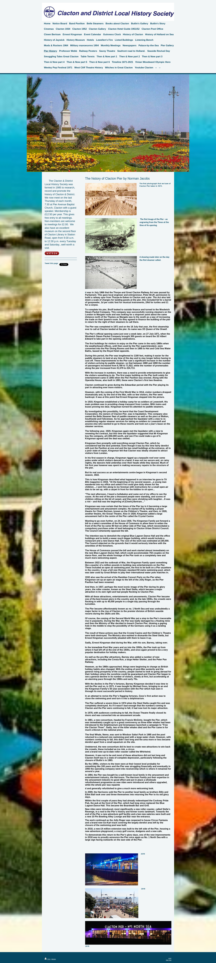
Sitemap (53, 959)
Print (48, 959)
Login (169, 958)
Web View (168, 960)
